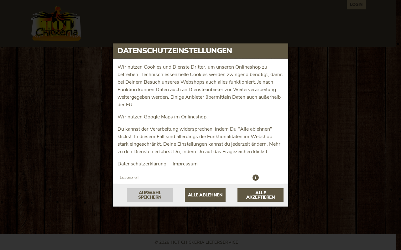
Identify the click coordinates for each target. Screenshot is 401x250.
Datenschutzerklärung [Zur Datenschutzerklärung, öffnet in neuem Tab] (141, 163)
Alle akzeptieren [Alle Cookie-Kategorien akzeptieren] (260, 195)
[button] (256, 177)
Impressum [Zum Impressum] (185, 163)
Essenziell (129, 177)
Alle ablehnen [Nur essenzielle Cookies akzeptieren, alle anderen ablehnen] (205, 195)
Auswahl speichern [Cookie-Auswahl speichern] (150, 195)
